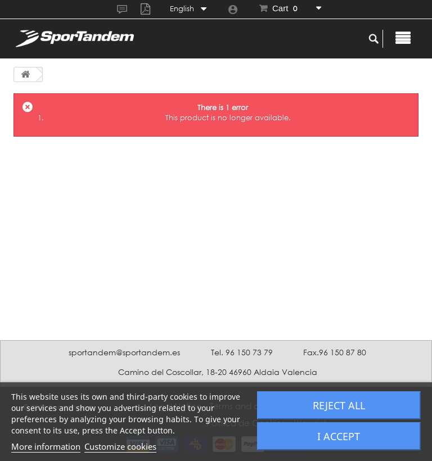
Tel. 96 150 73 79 (242, 352)
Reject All (339, 405)
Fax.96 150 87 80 (334, 352)
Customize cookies (120, 446)
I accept (338, 436)
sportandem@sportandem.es (124, 352)
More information (45, 446)
